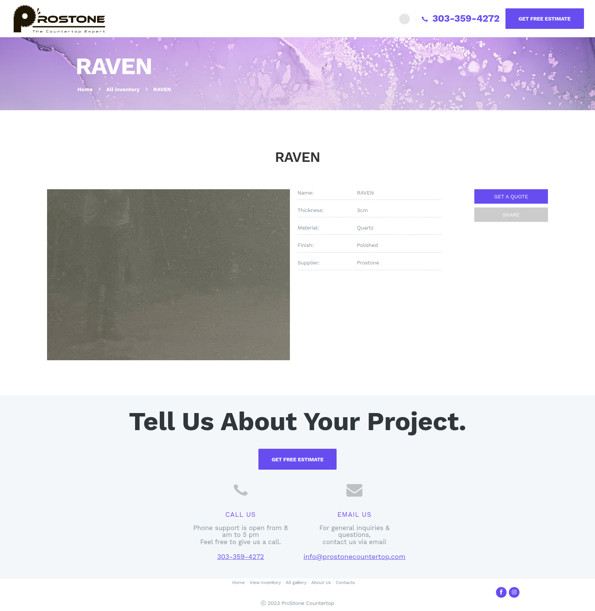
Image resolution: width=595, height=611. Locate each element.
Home (85, 89)
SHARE (510, 215)
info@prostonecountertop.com (355, 556)
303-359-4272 (240, 556)
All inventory (123, 89)
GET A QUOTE (511, 196)
